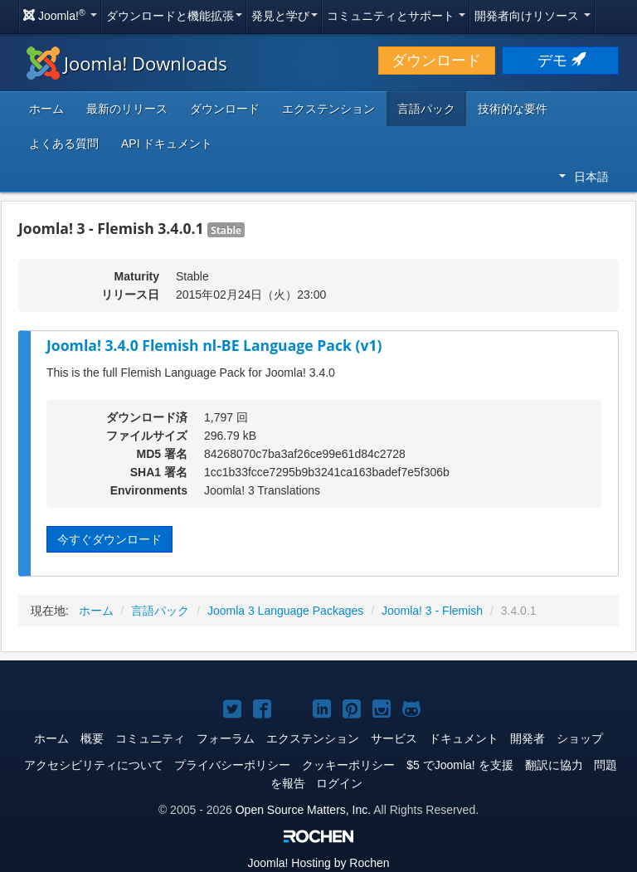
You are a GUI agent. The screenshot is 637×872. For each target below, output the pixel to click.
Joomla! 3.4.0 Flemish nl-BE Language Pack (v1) (214, 345)
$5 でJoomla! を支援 (459, 765)
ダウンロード (436, 60)
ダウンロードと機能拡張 (174, 15)
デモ (560, 60)
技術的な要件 (512, 108)
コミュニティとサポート (396, 15)
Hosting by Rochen (318, 863)
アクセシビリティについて (93, 765)
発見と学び (284, 15)
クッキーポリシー (348, 765)
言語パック (426, 108)
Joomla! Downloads (127, 63)
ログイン (339, 783)
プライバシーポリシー (232, 765)
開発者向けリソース (532, 15)
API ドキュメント (166, 143)
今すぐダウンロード (109, 539)
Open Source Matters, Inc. (303, 809)
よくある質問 (64, 143)
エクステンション (328, 108)
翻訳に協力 (554, 765)
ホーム (46, 108)
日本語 (584, 176)
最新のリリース (127, 108)
